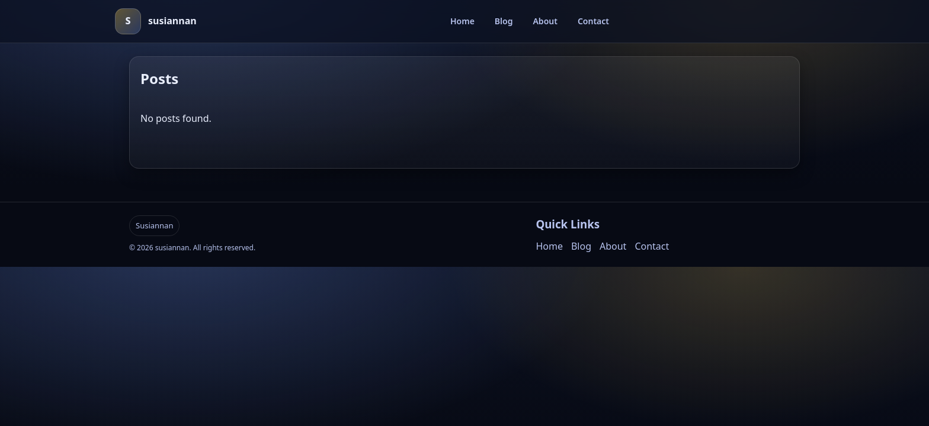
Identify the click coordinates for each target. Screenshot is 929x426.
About (545, 21)
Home (462, 21)
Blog (504, 21)
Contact (593, 21)
